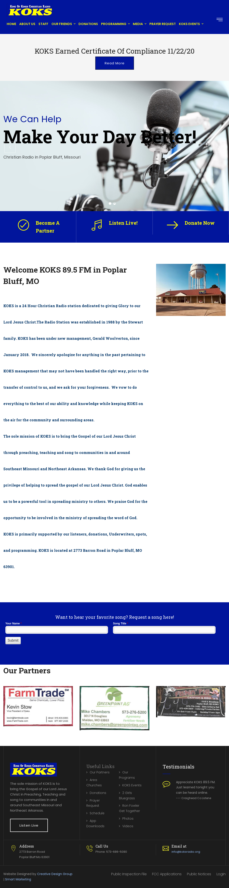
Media (138, 24)
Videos (127, 826)
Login (221, 874)
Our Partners (100, 772)
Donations (88, 24)
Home (11, 24)
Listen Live (28, 825)
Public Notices (199, 874)
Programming (113, 24)
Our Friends (61, 24)
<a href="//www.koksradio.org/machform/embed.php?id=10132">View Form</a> (114, 638)
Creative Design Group (54, 874)
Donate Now (200, 223)
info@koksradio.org (186, 852)
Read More (115, 63)
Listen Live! (123, 223)
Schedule (97, 813)
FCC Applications (167, 874)
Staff (43, 24)
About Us (27, 24)
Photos (128, 818)
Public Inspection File (129, 874)
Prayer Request (162, 24)
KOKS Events (189, 24)
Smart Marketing (18, 879)
